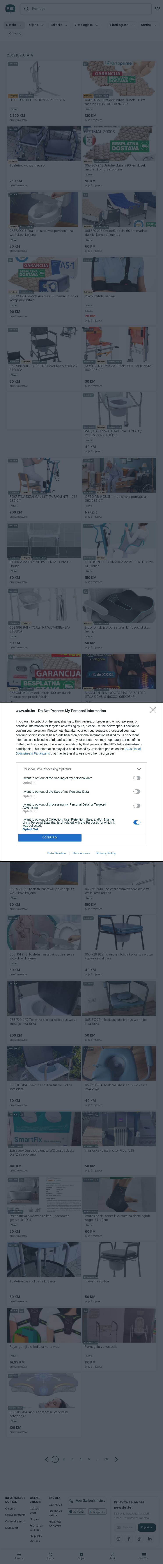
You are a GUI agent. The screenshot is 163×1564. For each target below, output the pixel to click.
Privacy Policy (106, 853)
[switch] (136, 778)
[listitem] (81, 769)
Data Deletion (56, 853)
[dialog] (81, 782)
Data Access (81, 853)
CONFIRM (50, 837)
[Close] (154, 711)
